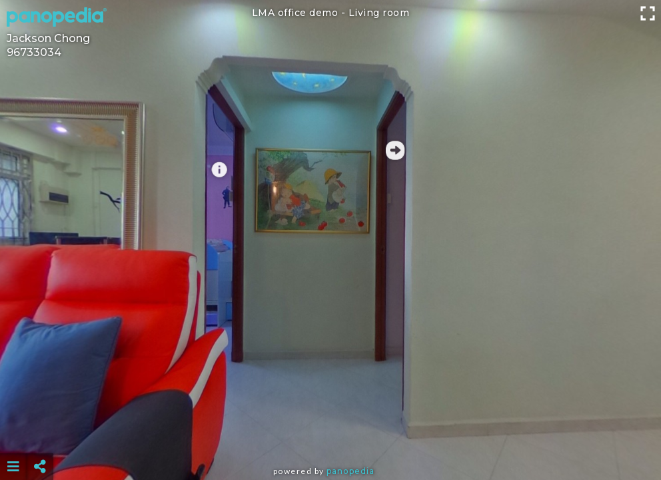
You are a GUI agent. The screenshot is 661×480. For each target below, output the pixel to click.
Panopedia (350, 471)
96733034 (34, 52)
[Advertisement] (330, 433)
